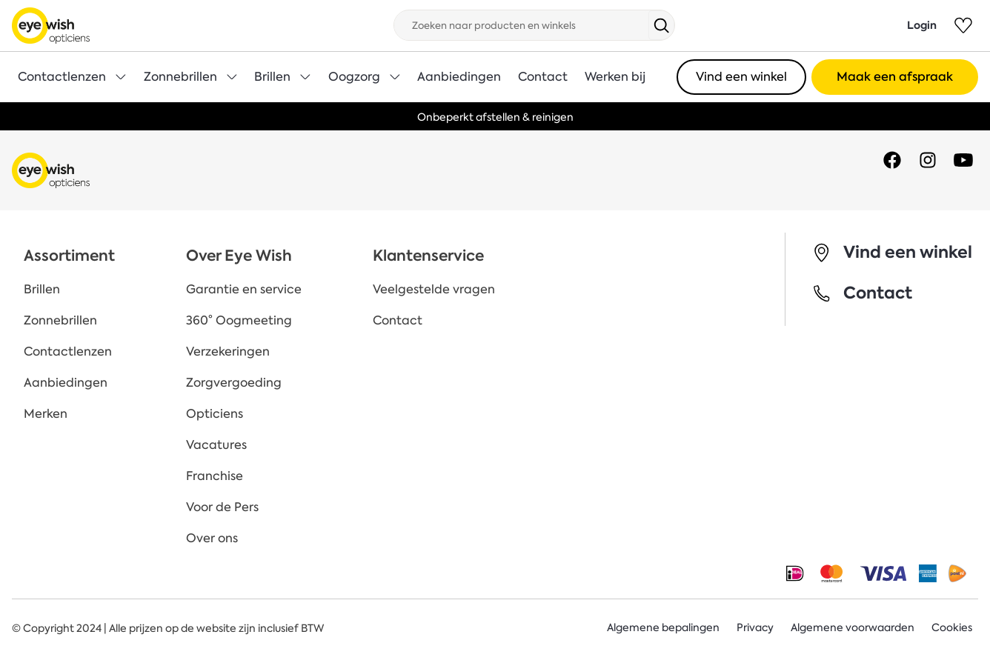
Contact (543, 76)
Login (922, 25)
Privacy (755, 628)
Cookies (951, 628)
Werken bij (615, 76)
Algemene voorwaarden (852, 628)
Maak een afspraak (895, 76)
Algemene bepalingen (663, 628)
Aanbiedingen (459, 76)
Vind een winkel (741, 76)
